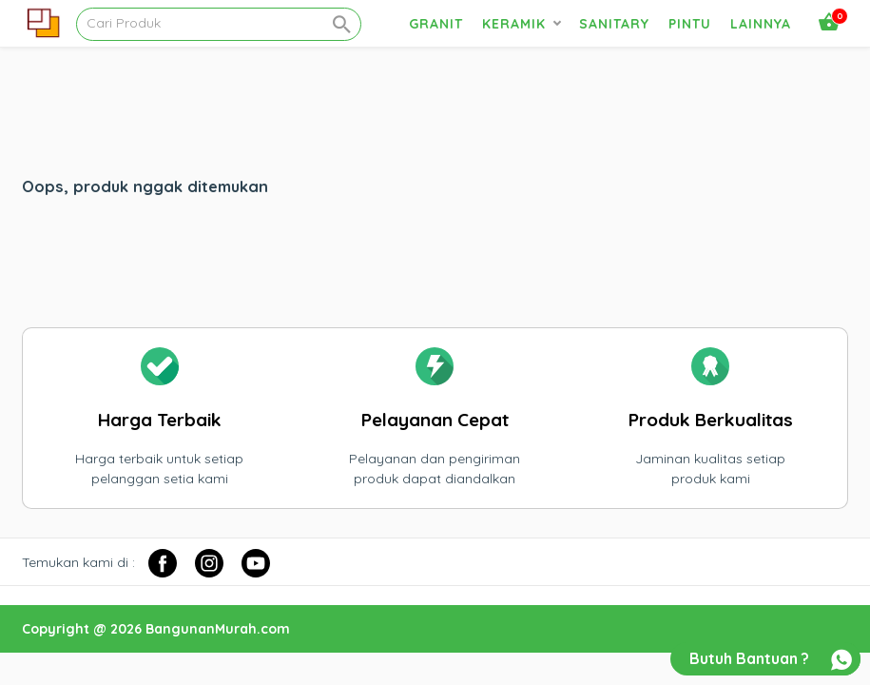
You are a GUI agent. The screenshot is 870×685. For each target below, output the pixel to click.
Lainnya (760, 23)
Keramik (514, 23)
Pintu (689, 23)
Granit (436, 23)
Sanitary (614, 23)
